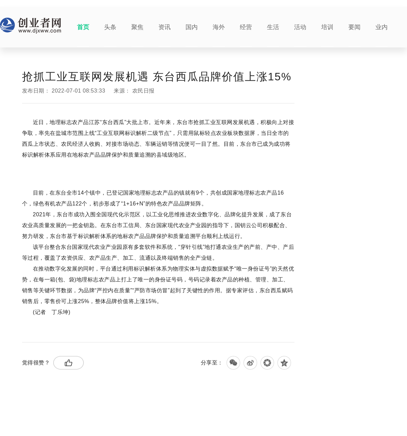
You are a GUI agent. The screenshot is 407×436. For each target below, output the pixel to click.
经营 (246, 27)
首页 (83, 27)
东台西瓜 (59, 336)
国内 (192, 27)
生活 (273, 27)
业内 (381, 27)
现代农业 (131, 336)
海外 (219, 27)
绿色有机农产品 (107, 336)
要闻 (354, 27)
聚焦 (137, 27)
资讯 (164, 27)
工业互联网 (80, 336)
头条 (110, 27)
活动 (300, 27)
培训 (327, 27)
